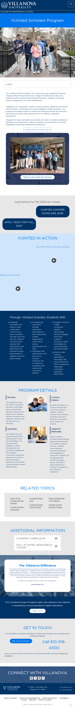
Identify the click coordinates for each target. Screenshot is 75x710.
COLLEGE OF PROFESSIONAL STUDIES (16, 12)
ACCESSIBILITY (64, 698)
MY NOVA (24, 700)
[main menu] (71, 4)
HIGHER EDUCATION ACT (49, 698)
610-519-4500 (67, 690)
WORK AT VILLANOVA (45, 700)
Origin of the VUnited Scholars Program (17, 501)
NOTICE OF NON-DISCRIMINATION (30, 698)
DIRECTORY (32, 700)
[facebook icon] (31, 678)
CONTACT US (67, 687)
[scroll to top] (71, 706)
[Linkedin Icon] (39, 678)
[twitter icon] (35, 678)
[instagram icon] (43, 678)
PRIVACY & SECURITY (10, 698)
